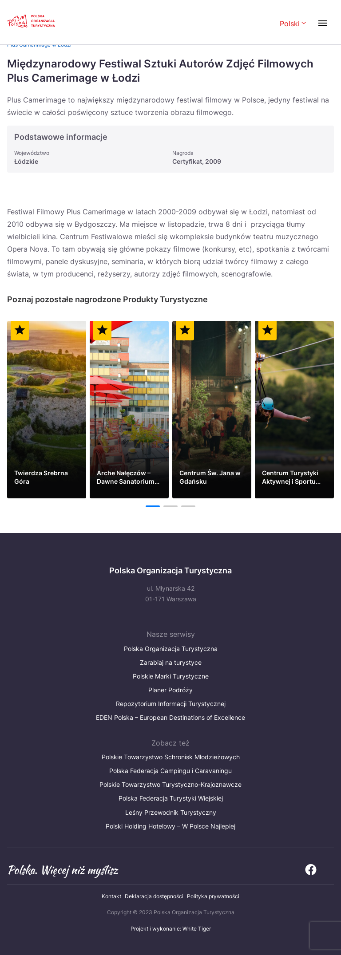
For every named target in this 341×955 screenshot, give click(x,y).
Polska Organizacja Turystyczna (171, 648)
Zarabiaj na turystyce (171, 662)
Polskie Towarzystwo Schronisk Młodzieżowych (171, 757)
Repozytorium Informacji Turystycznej (171, 703)
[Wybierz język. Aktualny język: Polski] (293, 24)
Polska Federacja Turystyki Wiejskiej (171, 798)
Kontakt (111, 896)
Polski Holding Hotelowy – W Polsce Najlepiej (170, 826)
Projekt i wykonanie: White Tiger (171, 928)
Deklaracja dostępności (154, 896)
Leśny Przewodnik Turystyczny (170, 812)
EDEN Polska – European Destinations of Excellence (170, 717)
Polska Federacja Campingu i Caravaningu (170, 770)
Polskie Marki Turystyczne (171, 676)
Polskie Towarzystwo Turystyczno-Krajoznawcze (170, 784)
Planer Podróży (170, 690)
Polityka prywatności (213, 896)
